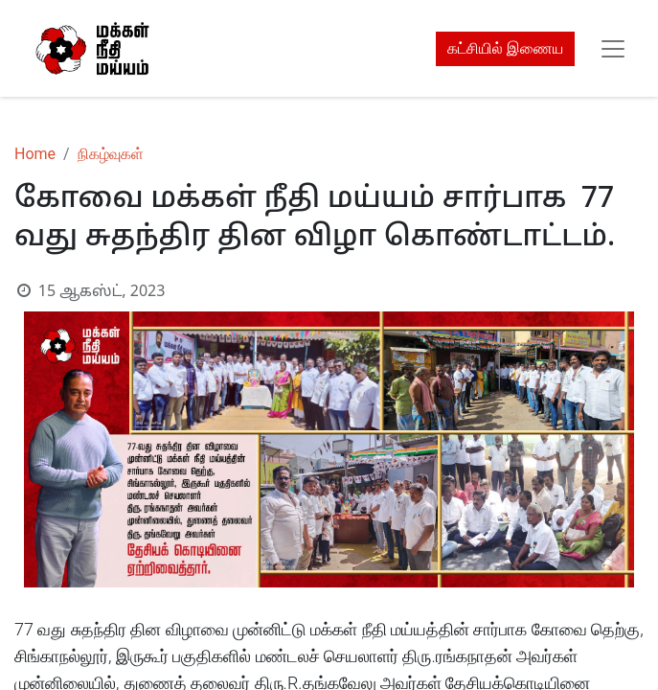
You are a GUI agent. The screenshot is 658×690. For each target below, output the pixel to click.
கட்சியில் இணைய (505, 48)
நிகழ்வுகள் (111, 154)
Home (35, 154)
